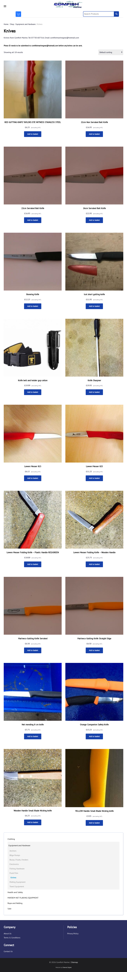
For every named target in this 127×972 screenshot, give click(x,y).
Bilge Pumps (15, 855)
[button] (5, 6)
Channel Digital (67, 967)
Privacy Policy (72, 933)
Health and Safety (15, 892)
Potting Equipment (17, 882)
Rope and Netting (15, 903)
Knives (13, 877)
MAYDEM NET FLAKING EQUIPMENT (23, 897)
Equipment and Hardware (26, 24)
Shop (12, 24)
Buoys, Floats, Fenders (19, 859)
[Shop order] (110, 52)
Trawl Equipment (17, 886)
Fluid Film (14, 873)
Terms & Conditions (12, 937)
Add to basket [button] (32, 134)
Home (6, 24)
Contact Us (8, 951)
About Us (7, 933)
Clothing (11, 839)
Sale (9, 908)
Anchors (13, 851)
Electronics (14, 864)
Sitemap (74, 962)
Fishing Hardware (17, 868)
